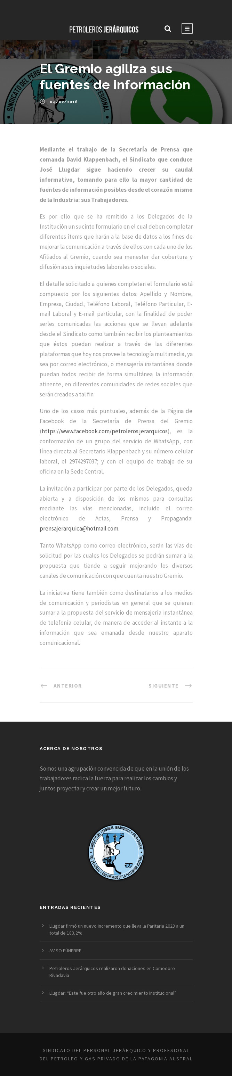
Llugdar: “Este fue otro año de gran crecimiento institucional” (112, 993)
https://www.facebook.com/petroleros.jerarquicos (105, 431)
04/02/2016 (64, 102)
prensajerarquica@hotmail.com (79, 528)
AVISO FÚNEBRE (65, 950)
